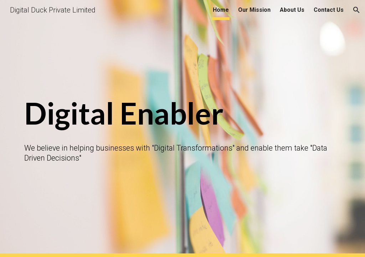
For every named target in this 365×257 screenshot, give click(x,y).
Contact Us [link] (329, 9)
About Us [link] (292, 9)
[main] (182, 113)
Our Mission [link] (254, 9)
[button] (356, 10)
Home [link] (221, 9)
